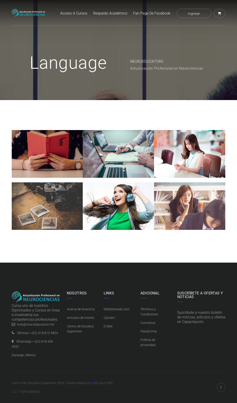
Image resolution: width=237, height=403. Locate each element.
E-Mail (108, 326)
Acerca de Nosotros (81, 309)
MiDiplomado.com (116, 309)
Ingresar (194, 13)
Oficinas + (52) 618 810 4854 (37, 333)
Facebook (221, 387)
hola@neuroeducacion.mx (35, 324)
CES (95, 383)
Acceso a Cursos (73, 13)
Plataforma (148, 331)
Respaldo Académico (110, 13)
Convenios (147, 323)
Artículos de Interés (80, 318)
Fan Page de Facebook (151, 13)
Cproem (109, 318)
